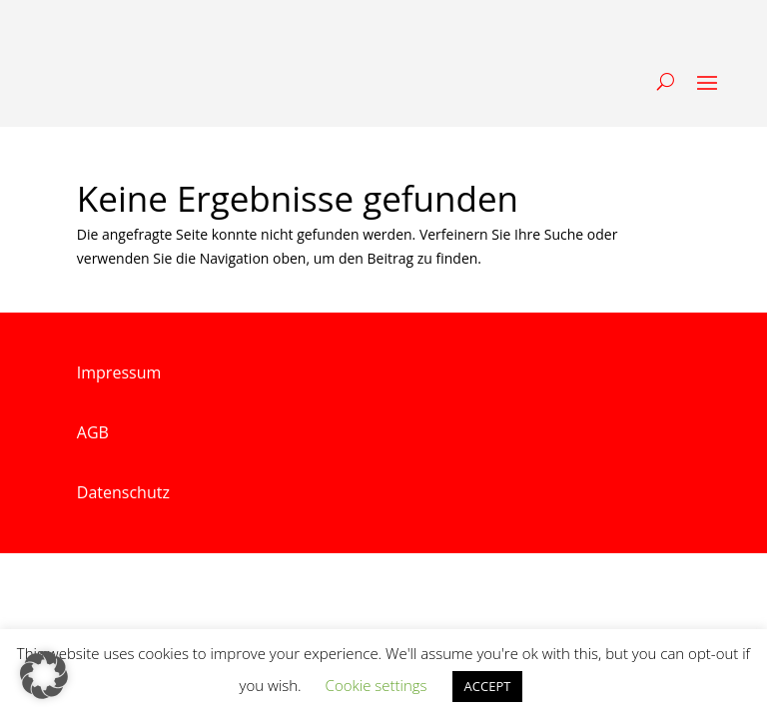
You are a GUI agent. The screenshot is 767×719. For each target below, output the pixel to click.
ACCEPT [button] (487, 686)
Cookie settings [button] (376, 685)
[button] (44, 675)
